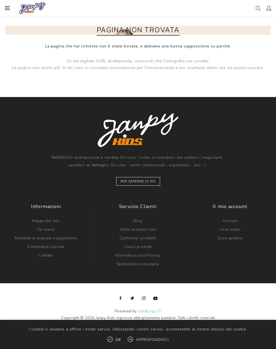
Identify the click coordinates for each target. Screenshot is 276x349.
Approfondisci (152, 339)
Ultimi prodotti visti (138, 229)
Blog (137, 221)
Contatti (46, 255)
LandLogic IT (149, 311)
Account (230, 221)
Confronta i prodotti (137, 238)
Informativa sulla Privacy (138, 255)
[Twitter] (132, 298)
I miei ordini (230, 229)
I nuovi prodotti (138, 246)
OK (118, 339)
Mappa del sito (46, 221)
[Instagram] (144, 298)
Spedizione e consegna (138, 264)
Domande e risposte (45, 246)
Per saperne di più (138, 181)
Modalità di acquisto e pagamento (46, 238)
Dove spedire (230, 238)
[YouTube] (155, 298)
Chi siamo (46, 229)
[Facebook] (120, 298)
